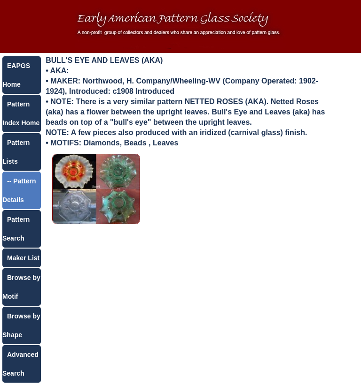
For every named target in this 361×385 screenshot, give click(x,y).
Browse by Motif (21, 287)
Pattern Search (16, 229)
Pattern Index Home (20, 113)
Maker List (23, 258)
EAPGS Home (16, 75)
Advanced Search (20, 364)
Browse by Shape (21, 325)
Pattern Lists (16, 152)
